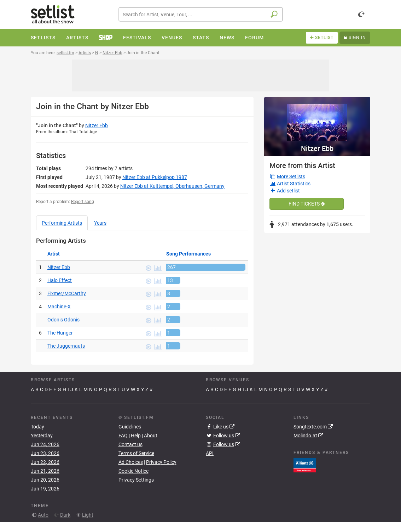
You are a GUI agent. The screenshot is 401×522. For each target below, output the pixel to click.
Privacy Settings (136, 480)
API (210, 453)
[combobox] (200, 14)
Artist (53, 254)
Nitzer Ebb (96, 125)
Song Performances (188, 254)
